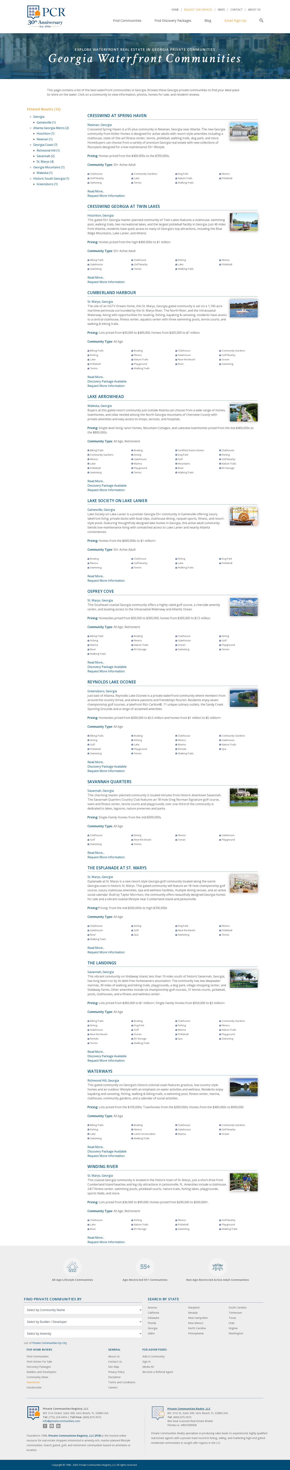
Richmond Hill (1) (48, 150)
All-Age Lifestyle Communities (72, 1270)
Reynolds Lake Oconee (111, 682)
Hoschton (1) (45, 133)
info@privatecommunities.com (61, 1421)
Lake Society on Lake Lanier (117, 500)
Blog (208, 20)
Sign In (146, 1361)
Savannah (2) (46, 156)
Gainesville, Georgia (101, 510)
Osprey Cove (100, 591)
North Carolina (197, 1328)
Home (175, 9)
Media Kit (148, 1366)
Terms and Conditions (121, 1382)
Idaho (151, 1333)
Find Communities (127, 20)
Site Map (113, 1366)
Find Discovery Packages (173, 20)
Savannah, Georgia (100, 791)
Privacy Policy (116, 1372)
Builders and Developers (41, 1372)
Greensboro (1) (47, 184)
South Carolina (237, 1307)
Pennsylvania (196, 1333)
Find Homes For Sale (39, 1361)
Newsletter (33, 1382)
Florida (152, 1323)
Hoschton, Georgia (100, 215)
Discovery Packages (39, 1366)
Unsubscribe (34, 1387)
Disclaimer (114, 1377)
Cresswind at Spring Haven (117, 115)
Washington (236, 1333)
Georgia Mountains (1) (49, 167)
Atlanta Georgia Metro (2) (51, 128)
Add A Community (153, 1356)
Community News (37, 1377)
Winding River (102, 1166)
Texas (232, 1318)
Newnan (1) (45, 139)
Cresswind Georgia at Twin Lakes (123, 206)
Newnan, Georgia (99, 125)
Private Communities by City (49, 1343)
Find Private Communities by (53, 1299)
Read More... (95, 191)
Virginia (233, 1328)
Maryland (193, 1307)
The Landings (102, 962)
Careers (112, 1387)
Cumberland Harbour (111, 292)
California (153, 1312)
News (221, 9)
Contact (236, 9)
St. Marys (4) (45, 161)
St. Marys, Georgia (100, 302)
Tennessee (235, 1312)
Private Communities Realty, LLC (188, 1408)
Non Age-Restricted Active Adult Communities (217, 1270)
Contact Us (115, 1361)
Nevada (193, 1312)
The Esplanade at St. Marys (117, 867)
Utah (232, 1323)
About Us (254, 9)
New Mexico (195, 1323)
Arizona (152, 1307)
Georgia (38, 117)
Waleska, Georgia (99, 406)
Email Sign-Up (235, 20)
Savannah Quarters (109, 781)
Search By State (163, 1299)
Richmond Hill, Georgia (103, 1080)
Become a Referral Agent (157, 1372)
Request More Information (106, 196)
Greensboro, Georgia (102, 691)
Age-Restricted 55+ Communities (145, 1270)
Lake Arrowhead (105, 396)
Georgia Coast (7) (45, 145)
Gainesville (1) (46, 122)
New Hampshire (198, 1318)
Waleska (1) (45, 173)
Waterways (100, 1071)
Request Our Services (198, 9)
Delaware (153, 1318)
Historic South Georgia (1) (51, 178)
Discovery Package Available (107, 381)
